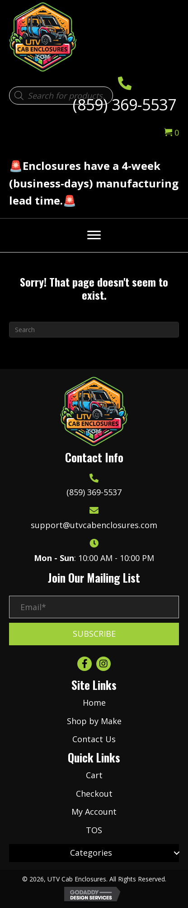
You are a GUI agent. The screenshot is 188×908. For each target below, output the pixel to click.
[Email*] (94, 607)
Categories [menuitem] (91, 852)
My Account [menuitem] (94, 811)
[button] (94, 634)
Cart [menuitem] (94, 775)
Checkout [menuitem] (94, 793)
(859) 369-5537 (124, 104)
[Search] (94, 330)
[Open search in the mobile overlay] (61, 96)
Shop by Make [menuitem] (94, 721)
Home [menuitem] (94, 702)
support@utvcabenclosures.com (94, 525)
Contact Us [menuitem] (94, 739)
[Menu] (94, 235)
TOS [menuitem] (94, 830)
